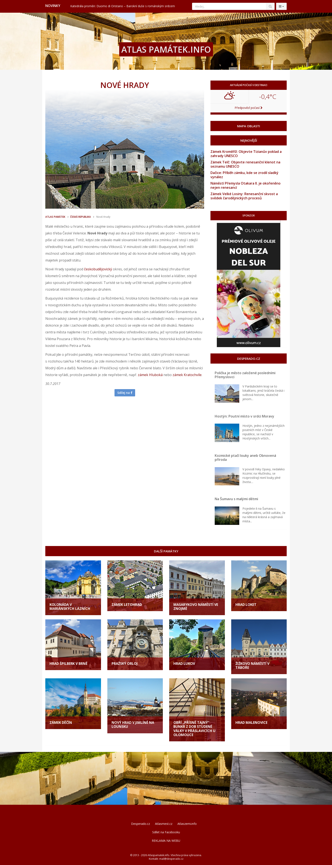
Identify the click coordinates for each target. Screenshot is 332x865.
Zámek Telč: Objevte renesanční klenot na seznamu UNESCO (245, 164)
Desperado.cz (140, 824)
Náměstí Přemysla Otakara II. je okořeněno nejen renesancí (245, 185)
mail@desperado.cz (171, 859)
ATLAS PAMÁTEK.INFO (166, 49)
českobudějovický (98, 269)
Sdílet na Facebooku (166, 832)
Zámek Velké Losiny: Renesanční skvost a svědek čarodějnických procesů (244, 196)
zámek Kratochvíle (187, 374)
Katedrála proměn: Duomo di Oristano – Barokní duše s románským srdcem (122, 6)
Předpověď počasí (249, 108)
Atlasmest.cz (163, 824)
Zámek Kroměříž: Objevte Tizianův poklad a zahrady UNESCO (246, 153)
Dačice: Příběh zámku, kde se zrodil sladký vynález (244, 174)
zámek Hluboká (150, 374)
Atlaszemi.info (187, 824)
